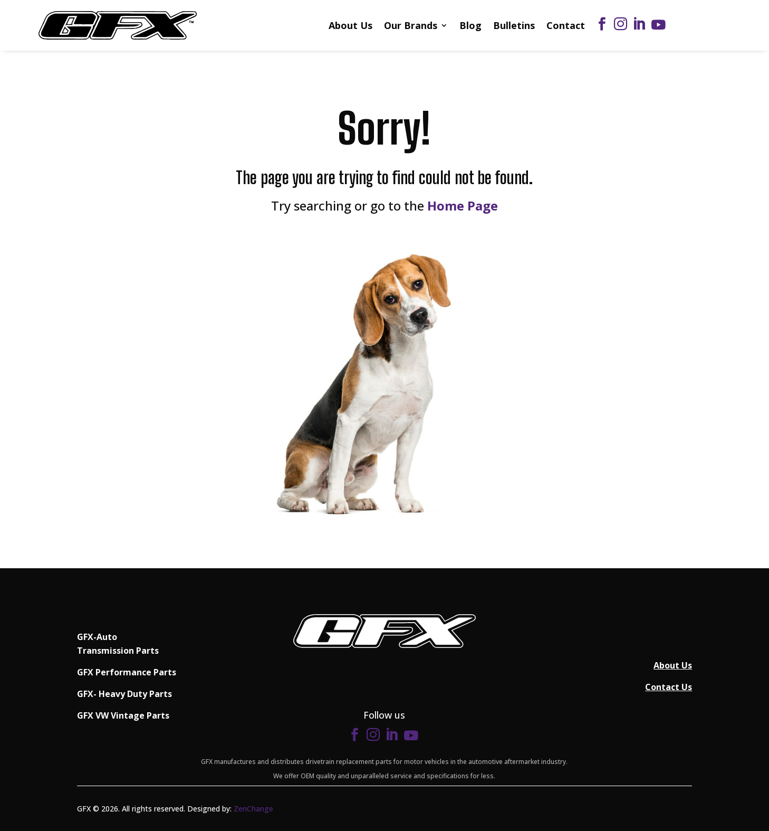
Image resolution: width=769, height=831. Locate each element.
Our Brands (410, 25)
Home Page (462, 205)
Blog (470, 25)
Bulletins (514, 25)
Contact (565, 25)
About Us (350, 25)
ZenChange (253, 809)
